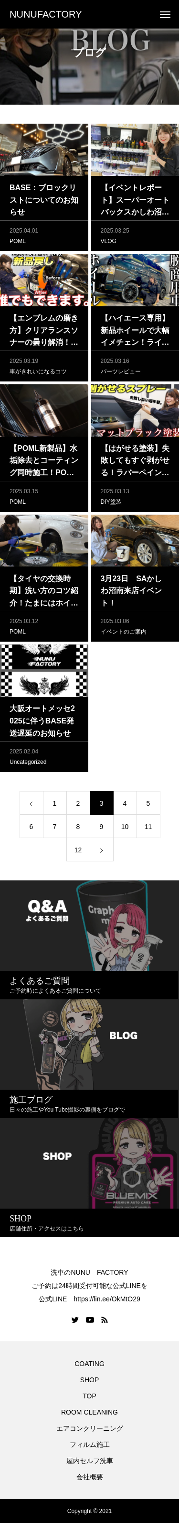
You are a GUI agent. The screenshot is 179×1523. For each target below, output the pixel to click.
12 (78, 852)
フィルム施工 (90, 1444)
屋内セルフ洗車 (89, 1460)
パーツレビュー (121, 374)
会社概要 (89, 1477)
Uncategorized (28, 764)
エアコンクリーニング (89, 1428)
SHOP (89, 1380)
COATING (91, 1363)
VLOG (108, 243)
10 (125, 829)
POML (18, 243)
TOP (89, 1396)
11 (148, 829)
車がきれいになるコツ (38, 374)
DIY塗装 (111, 504)
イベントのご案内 (124, 634)
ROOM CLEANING (89, 1412)
